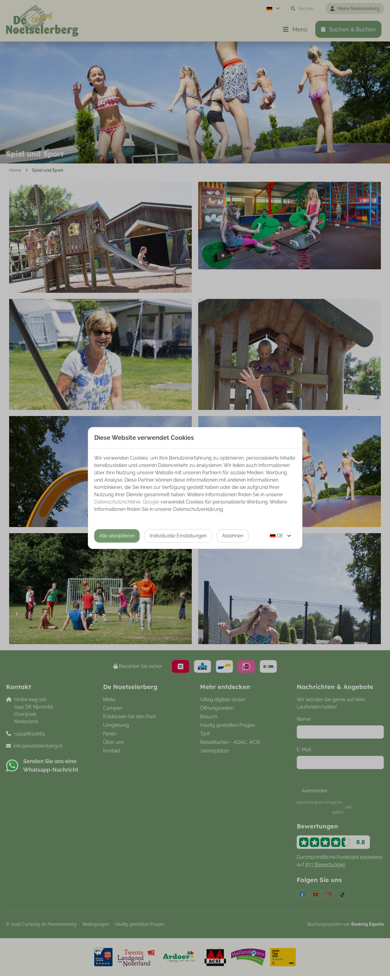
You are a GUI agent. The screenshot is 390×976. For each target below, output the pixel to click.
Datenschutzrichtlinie (117, 502)
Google (151, 502)
